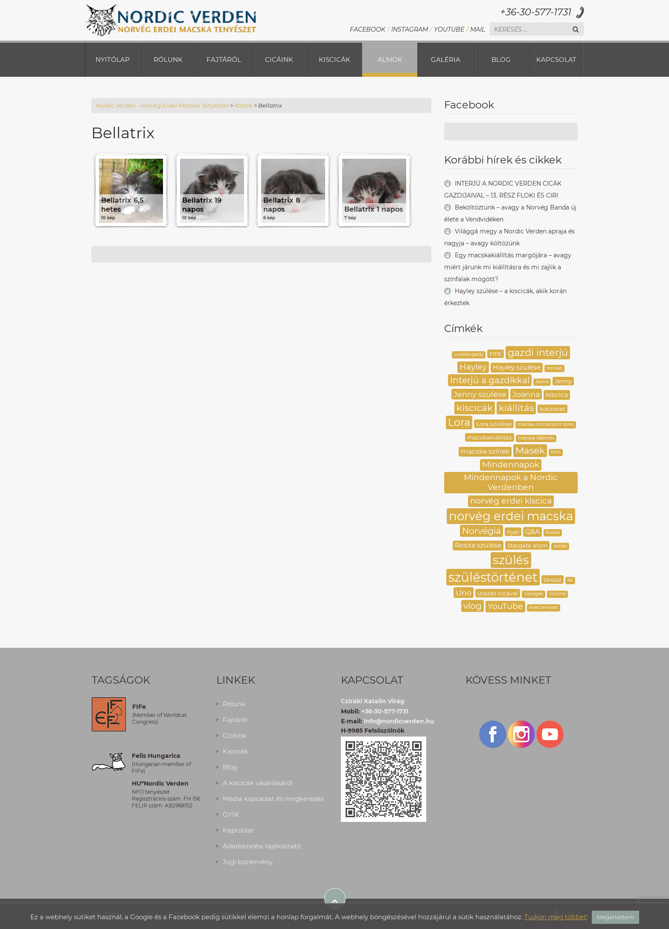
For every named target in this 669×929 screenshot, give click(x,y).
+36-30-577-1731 (535, 12)
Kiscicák (334, 59)
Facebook (367, 29)
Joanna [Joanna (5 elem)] (526, 394)
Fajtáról (224, 59)
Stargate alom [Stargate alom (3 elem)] (527, 545)
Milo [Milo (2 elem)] (556, 452)
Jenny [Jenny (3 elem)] (563, 381)
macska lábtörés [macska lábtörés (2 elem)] (536, 438)
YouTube (449, 29)
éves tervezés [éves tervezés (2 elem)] (543, 607)
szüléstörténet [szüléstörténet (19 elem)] (493, 577)
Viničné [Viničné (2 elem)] (557, 594)
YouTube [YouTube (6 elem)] (505, 606)
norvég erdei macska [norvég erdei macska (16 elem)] (511, 516)
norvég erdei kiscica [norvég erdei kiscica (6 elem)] (511, 501)
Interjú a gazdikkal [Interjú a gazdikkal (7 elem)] (489, 380)
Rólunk (168, 59)
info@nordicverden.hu (399, 721)
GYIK (231, 814)
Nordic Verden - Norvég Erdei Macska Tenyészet (162, 105)
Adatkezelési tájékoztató (262, 846)
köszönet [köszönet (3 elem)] (552, 408)
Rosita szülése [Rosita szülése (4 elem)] (478, 545)
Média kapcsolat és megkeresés (273, 799)
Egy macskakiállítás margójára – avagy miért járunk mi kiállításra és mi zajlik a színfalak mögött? (507, 267)
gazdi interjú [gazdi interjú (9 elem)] (538, 352)
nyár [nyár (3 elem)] (513, 531)
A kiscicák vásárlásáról (258, 783)
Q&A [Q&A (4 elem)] (532, 531)
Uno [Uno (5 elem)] (463, 592)
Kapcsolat (556, 59)
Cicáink (279, 59)
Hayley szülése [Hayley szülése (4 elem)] (517, 367)
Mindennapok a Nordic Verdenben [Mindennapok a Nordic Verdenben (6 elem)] (511, 482)
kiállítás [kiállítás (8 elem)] (516, 407)
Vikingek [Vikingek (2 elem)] (533, 594)
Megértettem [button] (615, 917)
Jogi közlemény (248, 862)
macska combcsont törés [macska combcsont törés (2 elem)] (546, 424)
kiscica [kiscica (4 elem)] (557, 394)
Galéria (445, 59)
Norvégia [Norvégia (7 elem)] (481, 530)
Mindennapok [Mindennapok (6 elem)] (510, 464)
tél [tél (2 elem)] (570, 580)
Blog (501, 59)
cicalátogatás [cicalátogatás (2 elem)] (468, 354)
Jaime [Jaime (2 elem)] (542, 381)
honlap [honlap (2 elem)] (554, 368)
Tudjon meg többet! (556, 917)
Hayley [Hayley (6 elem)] (473, 367)
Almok (390, 59)
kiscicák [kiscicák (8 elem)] (475, 407)
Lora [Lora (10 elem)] (459, 422)
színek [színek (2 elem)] (560, 546)
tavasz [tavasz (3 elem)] (552, 579)
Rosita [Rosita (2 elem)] (553, 532)
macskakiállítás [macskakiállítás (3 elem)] (489, 437)
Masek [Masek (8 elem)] (530, 450)
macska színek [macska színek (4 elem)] (485, 451)
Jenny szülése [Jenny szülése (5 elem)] (480, 394)
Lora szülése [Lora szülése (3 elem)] (494, 423)
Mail (477, 29)
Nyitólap (113, 59)
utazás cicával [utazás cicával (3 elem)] (497, 593)
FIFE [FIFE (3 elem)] (495, 353)
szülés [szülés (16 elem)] (511, 560)
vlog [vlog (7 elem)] (472, 605)
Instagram (409, 29)
